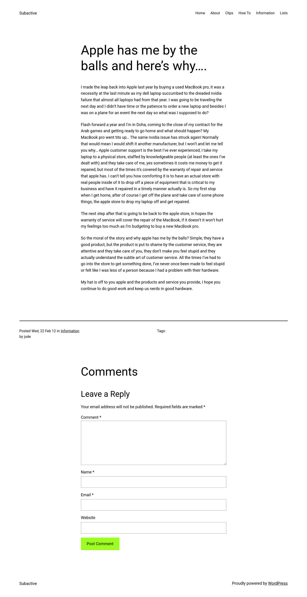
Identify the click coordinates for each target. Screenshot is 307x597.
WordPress (278, 583)
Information (70, 331)
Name (87, 472)
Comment (91, 417)
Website (88, 517)
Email (87, 494)
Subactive (28, 13)
